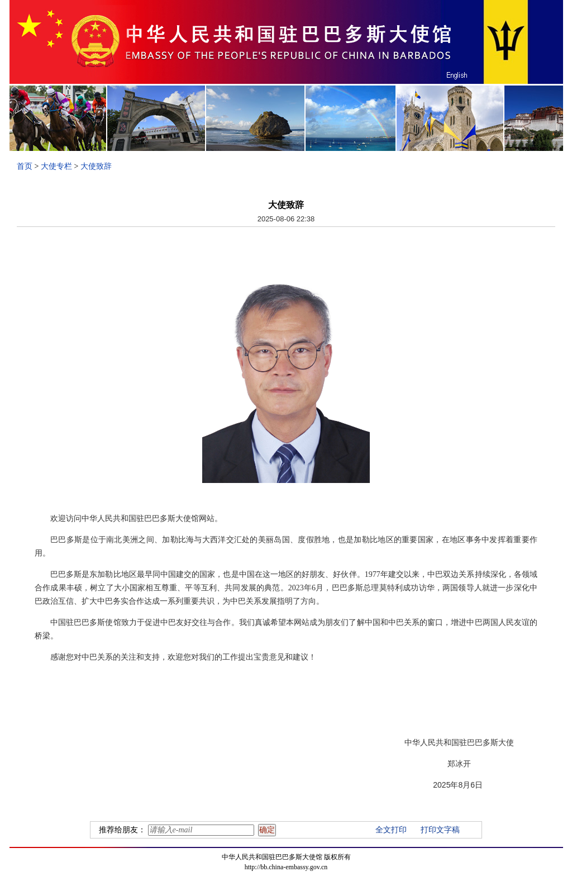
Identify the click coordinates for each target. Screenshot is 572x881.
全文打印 (391, 830)
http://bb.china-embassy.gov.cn (286, 867)
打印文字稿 (440, 830)
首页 (24, 166)
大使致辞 (96, 166)
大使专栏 (56, 166)
